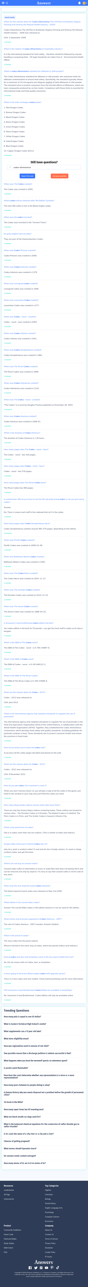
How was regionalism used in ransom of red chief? (26, 1046)
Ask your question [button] (59, 176)
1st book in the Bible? (13, 1102)
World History (50, 1203)
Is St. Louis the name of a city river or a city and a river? (29, 1134)
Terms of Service (51, 1239)
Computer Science (52, 1217)
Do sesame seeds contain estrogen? (20, 1156)
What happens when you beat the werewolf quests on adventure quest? (35, 1060)
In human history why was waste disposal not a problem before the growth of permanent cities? (44, 1093)
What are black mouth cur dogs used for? (22, 1116)
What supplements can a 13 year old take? (22, 1031)
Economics (49, 1221)
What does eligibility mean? (16, 1038)
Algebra (48, 1190)
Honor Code (8, 1234)
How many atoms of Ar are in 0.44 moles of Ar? (25, 1163)
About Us (48, 1230)
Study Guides (9, 1243)
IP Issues (48, 1257)
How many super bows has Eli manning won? (24, 1109)
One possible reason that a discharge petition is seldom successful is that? (37, 1053)
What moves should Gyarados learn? (20, 1148)
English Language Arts (53, 1208)
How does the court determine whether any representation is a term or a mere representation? (39, 1076)
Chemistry (49, 1194)
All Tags (7, 1194)
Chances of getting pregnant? (17, 1141)
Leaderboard (9, 1190)
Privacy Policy (50, 1243)
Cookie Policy (50, 1252)
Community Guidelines (12, 1230)
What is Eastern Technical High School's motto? (25, 1024)
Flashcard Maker (10, 1239)
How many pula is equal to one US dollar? (22, 1016)
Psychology (49, 1212)
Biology (48, 1199)
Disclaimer (49, 1248)
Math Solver (8, 1248)
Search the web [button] (27, 176)
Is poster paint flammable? (16, 1068)
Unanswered (9, 1199)
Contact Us (49, 1234)
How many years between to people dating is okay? (27, 1085)
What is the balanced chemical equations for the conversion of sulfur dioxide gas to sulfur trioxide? (41, 1125)
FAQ (5, 1252)
